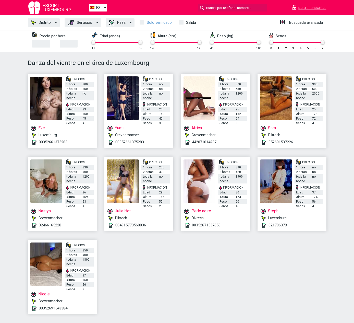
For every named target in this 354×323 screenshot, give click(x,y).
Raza (117, 22)
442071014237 (204, 142)
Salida (191, 22)
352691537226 (280, 142)
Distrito (41, 22)
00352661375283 (53, 142)
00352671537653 (206, 225)
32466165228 (50, 225)
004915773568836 (130, 225)
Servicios (80, 22)
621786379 (277, 225)
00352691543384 (53, 308)
